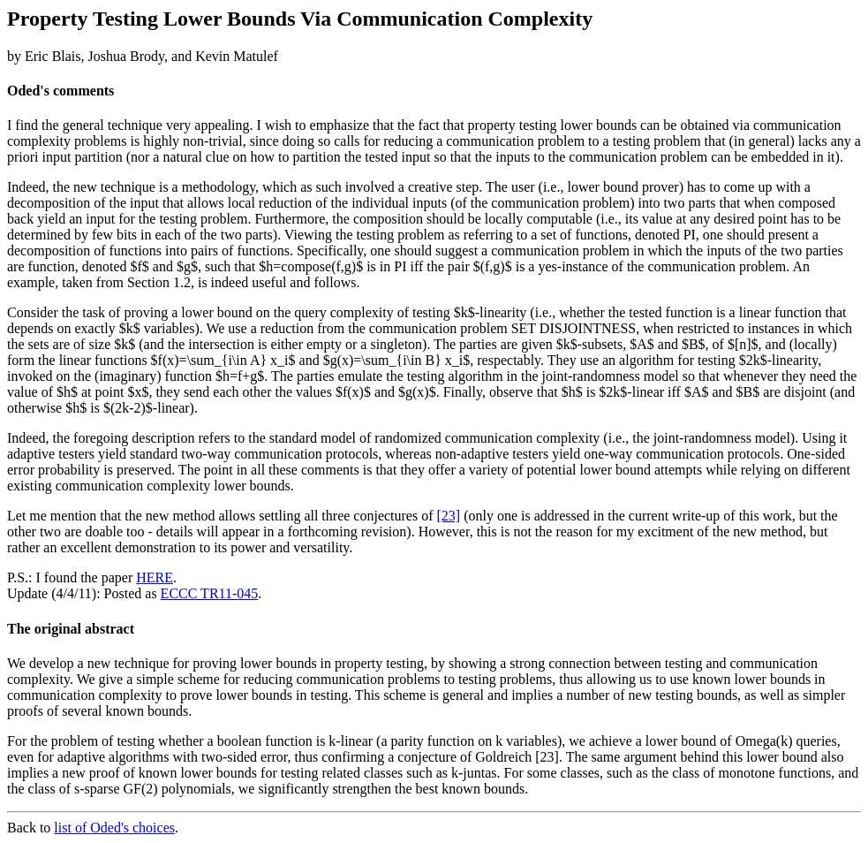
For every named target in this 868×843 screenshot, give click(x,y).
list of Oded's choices (114, 827)
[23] (449, 515)
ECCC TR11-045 (210, 593)
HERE (154, 577)
